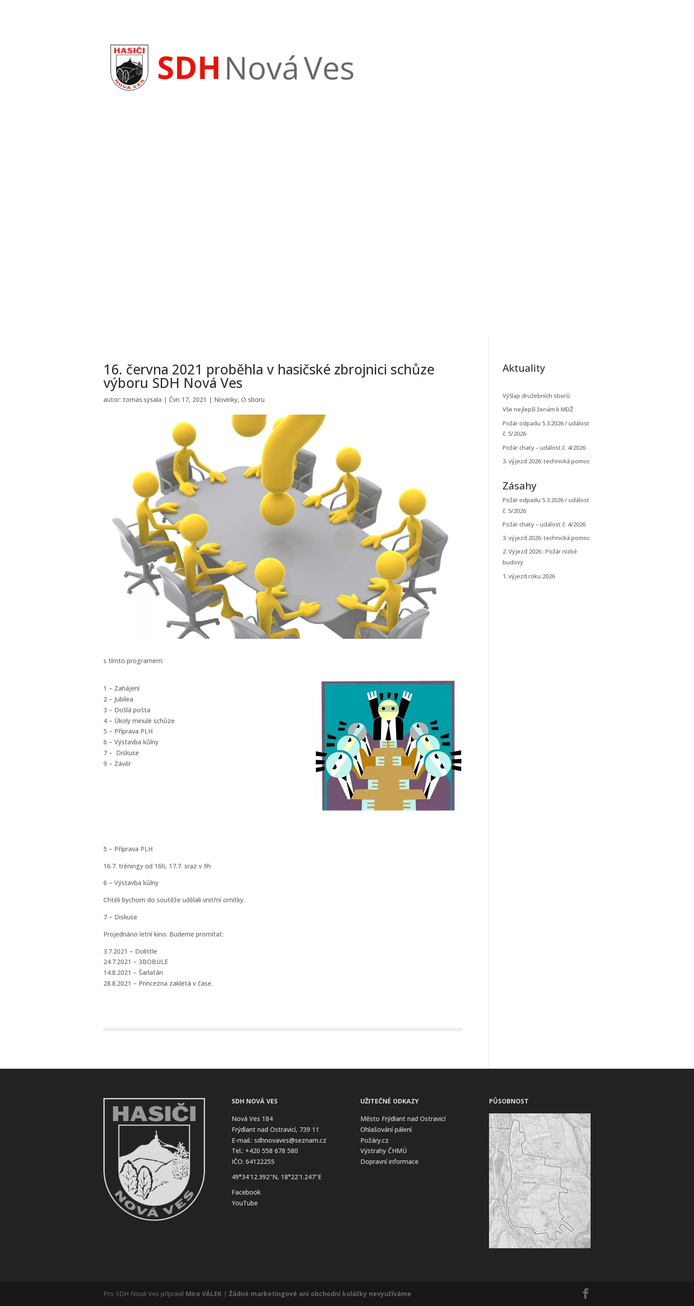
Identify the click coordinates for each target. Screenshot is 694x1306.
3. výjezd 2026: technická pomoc (546, 461)
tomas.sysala (142, 399)
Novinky (415, 53)
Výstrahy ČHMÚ (383, 1150)
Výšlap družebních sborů (536, 396)
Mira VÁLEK (204, 1293)
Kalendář (481, 53)
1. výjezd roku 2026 (529, 576)
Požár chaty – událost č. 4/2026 (544, 447)
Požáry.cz (374, 1140)
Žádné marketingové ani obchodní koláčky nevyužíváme (320, 1293)
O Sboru (516, 53)
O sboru (253, 399)
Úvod (386, 53)
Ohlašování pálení (386, 1129)
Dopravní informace (389, 1161)
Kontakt (559, 53)
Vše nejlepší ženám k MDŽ (538, 409)
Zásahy (447, 53)
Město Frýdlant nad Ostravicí (403, 1118)
